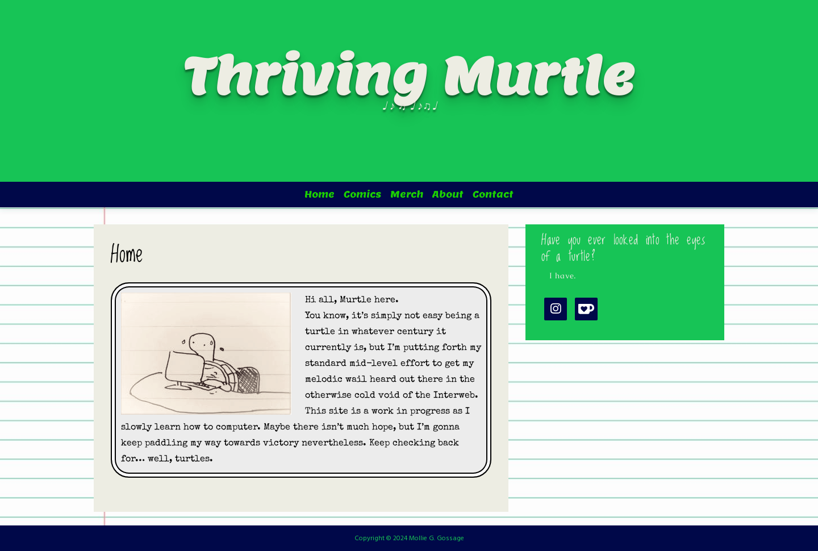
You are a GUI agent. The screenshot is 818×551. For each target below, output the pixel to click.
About (448, 195)
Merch (406, 195)
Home (319, 195)
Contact (493, 195)
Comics (362, 195)
